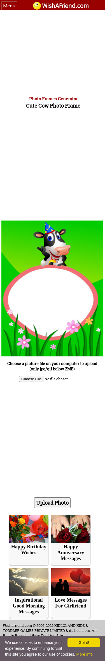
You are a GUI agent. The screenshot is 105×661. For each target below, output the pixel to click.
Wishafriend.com (17, 625)
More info (84, 654)
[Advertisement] (52, 52)
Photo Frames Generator (53, 98)
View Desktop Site (47, 635)
